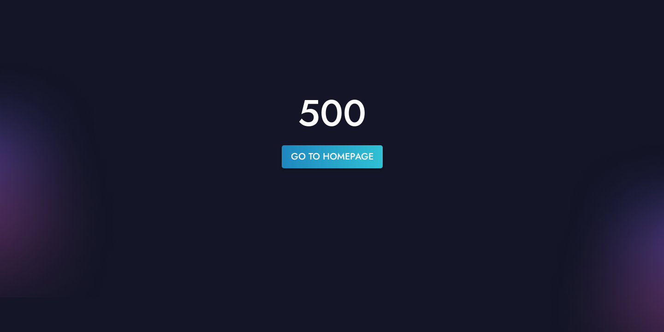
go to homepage (332, 156)
